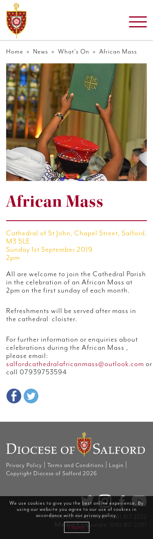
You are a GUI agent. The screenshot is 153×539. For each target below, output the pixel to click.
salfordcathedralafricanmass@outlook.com (75, 364)
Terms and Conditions (75, 465)
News (40, 51)
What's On (73, 51)
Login (116, 465)
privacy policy (99, 515)
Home (14, 51)
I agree (77, 527)
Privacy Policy (24, 465)
